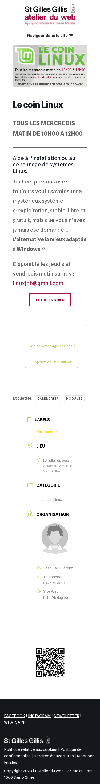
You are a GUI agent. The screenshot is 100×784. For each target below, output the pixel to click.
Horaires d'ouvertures (54, 756)
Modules (74, 398)
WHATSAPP (15, 722)
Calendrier (48, 398)
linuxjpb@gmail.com (38, 283)
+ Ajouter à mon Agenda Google (51, 346)
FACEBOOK (14, 715)
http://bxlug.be (55, 597)
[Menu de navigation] (50, 35)
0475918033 (54, 583)
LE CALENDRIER (50, 299)
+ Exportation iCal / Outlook (51, 362)
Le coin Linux (49, 500)
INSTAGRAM (39, 715)
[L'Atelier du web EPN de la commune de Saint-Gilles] (50, 14)
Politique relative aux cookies (30, 749)
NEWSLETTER (66, 715)
